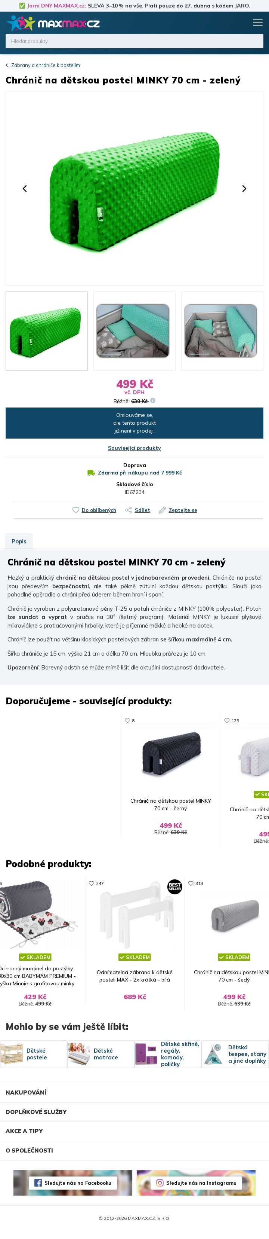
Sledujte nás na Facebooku (77, 1190)
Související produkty (134, 448)
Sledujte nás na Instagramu (201, 1190)
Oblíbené (226, 22)
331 (202, 720)
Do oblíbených (99, 510)
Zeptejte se (183, 510)
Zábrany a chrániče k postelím (45, 65)
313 (97, 720)
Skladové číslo (134, 484)
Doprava (134, 465)
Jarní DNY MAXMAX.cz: (56, 5)
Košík (241, 22)
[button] (24, 188)
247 (97, 887)
